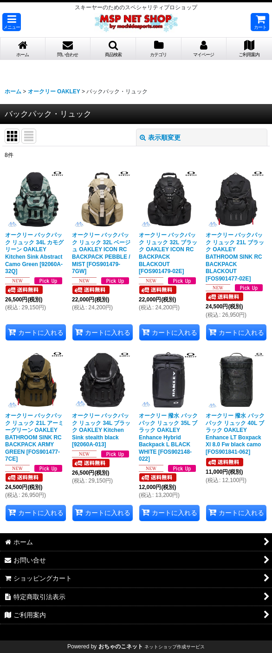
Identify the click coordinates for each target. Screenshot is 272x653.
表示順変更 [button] (160, 137)
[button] (11, 22)
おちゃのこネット (120, 646)
